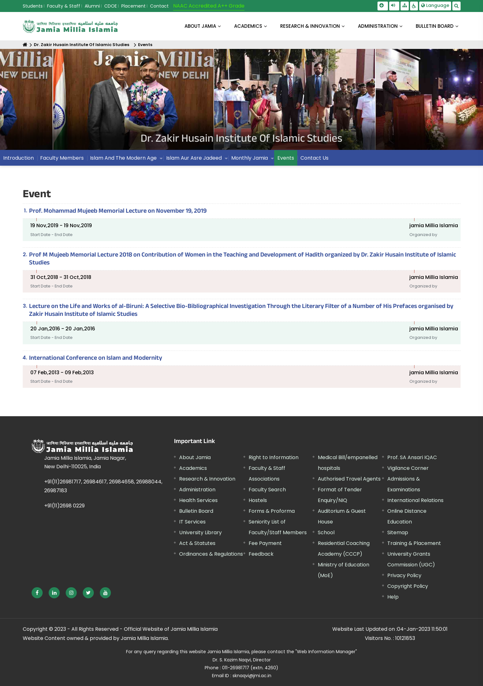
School (326, 532)
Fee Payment (265, 543)
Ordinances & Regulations (211, 554)
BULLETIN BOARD (435, 26)
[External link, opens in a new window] (37, 592)
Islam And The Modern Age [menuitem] (123, 158)
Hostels (258, 500)
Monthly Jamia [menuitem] (249, 158)
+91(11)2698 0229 (64, 505)
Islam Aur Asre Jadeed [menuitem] (194, 158)
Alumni (92, 6)
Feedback (261, 554)
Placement (133, 6)
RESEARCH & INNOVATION (310, 26)
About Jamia (200, 26)
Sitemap (397, 532)
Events (145, 45)
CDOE (110, 6)
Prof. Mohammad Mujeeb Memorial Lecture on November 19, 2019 (118, 211)
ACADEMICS (248, 26)
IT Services (192, 521)
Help (393, 596)
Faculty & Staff (63, 6)
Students (33, 6)
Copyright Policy (407, 586)
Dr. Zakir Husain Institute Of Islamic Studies (81, 45)
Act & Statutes (197, 543)
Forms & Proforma (272, 511)
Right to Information (274, 457)
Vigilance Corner (408, 468)
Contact (159, 6)
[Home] (25, 44)
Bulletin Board (196, 511)
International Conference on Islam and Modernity (95, 358)
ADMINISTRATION (378, 26)
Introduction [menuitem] (18, 158)
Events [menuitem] (285, 158)
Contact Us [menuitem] (314, 158)
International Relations (415, 500)
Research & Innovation (207, 478)
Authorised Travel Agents (349, 478)
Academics (193, 468)
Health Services (198, 500)
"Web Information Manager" (326, 651)
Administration (197, 489)
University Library (200, 532)
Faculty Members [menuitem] (62, 158)
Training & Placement (414, 543)
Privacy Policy (404, 575)
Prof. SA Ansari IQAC (412, 457)
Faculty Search (267, 489)
